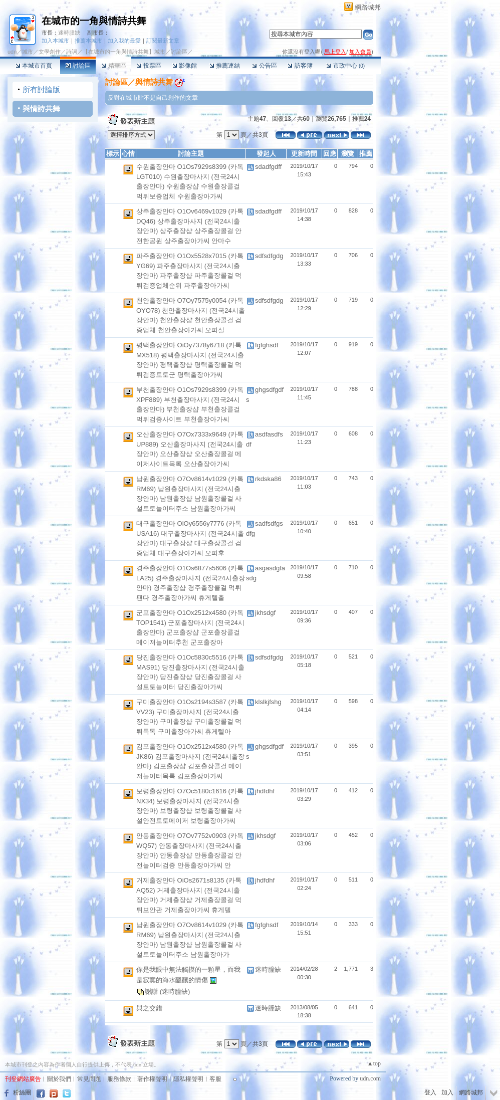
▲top (374, 1063)
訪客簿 (300, 65)
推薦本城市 (88, 41)
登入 (430, 1092)
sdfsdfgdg (269, 256)
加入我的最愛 (124, 41)
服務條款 (119, 1078)
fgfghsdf (266, 345)
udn (12, 52)
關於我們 (59, 1078)
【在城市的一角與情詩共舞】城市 (124, 52)
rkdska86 (268, 479)
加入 (447, 1092)
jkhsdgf (265, 612)
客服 (215, 1078)
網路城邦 (368, 7)
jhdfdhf (265, 791)
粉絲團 (22, 1092)
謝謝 (152, 991)
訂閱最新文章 (162, 41)
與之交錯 (149, 1008)
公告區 (264, 65)
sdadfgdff (268, 166)
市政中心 (345, 65)
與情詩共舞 (41, 108)
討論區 (78, 65)
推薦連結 (224, 65)
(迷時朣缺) (175, 991)
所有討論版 (41, 89)
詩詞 (71, 52)
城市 (27, 52)
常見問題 (89, 1078)
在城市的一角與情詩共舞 (94, 21)
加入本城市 (55, 41)
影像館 (184, 65)
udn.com (370, 1078)
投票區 (149, 65)
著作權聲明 (152, 1078)
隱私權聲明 (188, 1078)
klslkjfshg (268, 702)
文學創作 (50, 52)
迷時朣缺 (69, 33)
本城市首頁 (34, 65)
